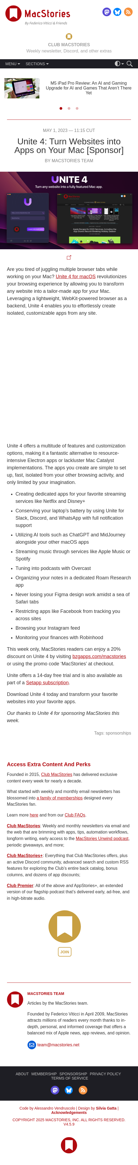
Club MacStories (57, 774)
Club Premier (20, 885)
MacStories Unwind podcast (102, 838)
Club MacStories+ (25, 855)
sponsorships (118, 733)
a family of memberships (60, 798)
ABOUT (22, 1074)
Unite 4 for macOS (76, 276)
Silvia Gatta (106, 1108)
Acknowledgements (69, 1112)
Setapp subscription (47, 682)
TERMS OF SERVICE (69, 1078)
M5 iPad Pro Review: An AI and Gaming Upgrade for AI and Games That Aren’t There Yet (89, 88)
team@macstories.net (58, 1045)
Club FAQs (75, 815)
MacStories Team (45, 993)
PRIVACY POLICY (105, 1074)
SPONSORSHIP (73, 1074)
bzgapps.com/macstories (99, 656)
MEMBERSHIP (44, 1074)
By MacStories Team (69, 160)
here (34, 815)
